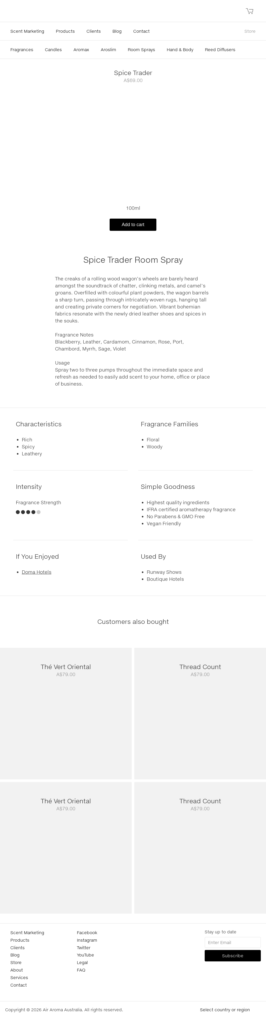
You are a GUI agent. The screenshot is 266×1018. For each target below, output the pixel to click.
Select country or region (225, 1009)
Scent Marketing (27, 31)
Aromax (81, 49)
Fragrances (21, 49)
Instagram (87, 940)
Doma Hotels (36, 572)
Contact (141, 31)
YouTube (85, 954)
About (16, 969)
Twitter (83, 947)
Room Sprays (141, 49)
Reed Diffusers (220, 49)
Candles (53, 49)
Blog (117, 31)
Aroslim (108, 49)
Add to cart (133, 224)
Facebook (87, 932)
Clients (94, 31)
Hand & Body (180, 49)
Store (250, 31)
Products (65, 31)
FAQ (81, 969)
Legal (82, 962)
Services (19, 977)
